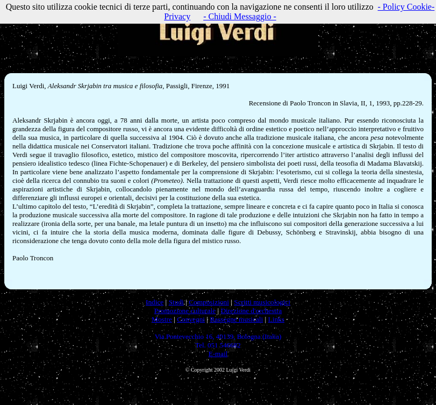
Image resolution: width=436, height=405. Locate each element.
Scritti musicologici (262, 302)
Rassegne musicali (236, 319)
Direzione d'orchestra (251, 311)
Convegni (191, 319)
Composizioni (209, 302)
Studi (176, 302)
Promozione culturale (185, 311)
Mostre (162, 319)
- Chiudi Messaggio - (239, 16)
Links (276, 319)
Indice (154, 302)
